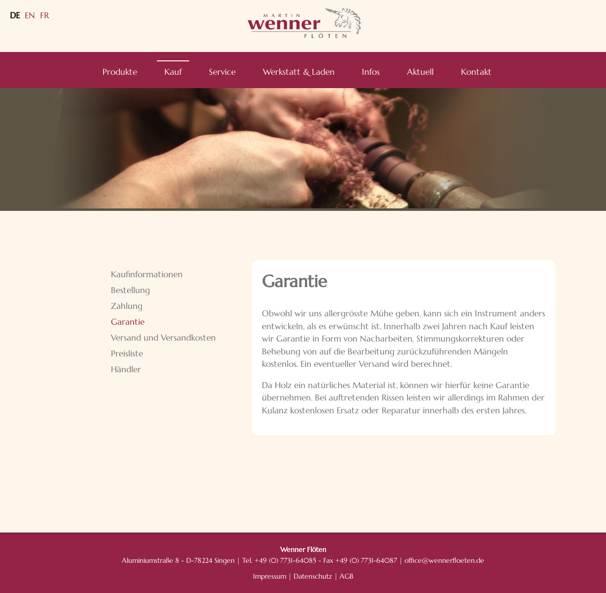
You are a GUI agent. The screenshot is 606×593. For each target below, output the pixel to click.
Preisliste (127, 353)
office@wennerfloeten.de (444, 560)
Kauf (173, 71)
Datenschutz (313, 576)
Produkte (119, 71)
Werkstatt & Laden (299, 71)
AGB (347, 576)
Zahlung (127, 305)
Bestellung (130, 290)
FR (44, 15)
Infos (371, 71)
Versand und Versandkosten (163, 337)
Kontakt (476, 71)
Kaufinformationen (147, 274)
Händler (126, 369)
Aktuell (420, 71)
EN (30, 15)
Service (222, 71)
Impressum (269, 576)
